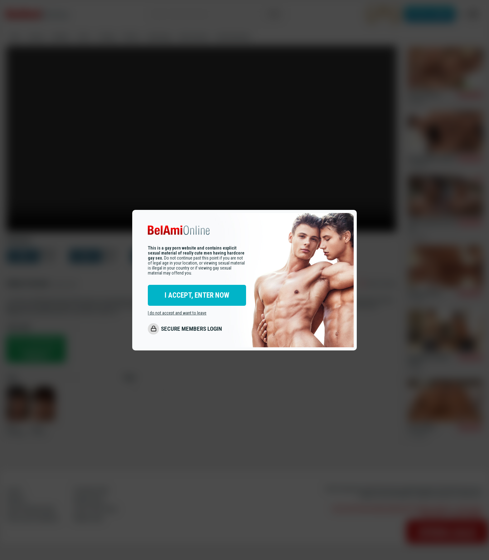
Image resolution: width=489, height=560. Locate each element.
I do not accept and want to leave (177, 313)
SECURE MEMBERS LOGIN (191, 329)
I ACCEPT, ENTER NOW (197, 295)
